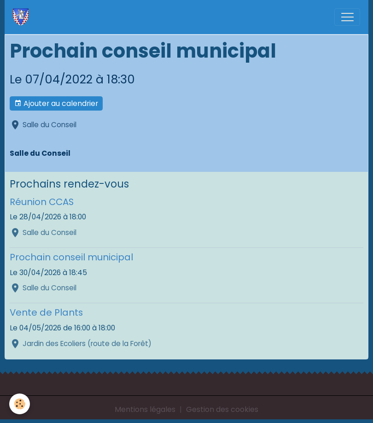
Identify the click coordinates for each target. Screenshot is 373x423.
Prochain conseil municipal (71, 257)
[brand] (23, 17)
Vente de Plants (46, 312)
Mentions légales (145, 409)
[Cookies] (19, 404)
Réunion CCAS (42, 201)
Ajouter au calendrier (56, 103)
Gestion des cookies (222, 409)
